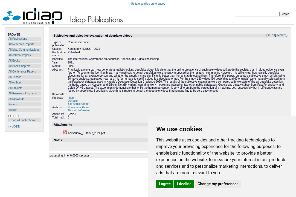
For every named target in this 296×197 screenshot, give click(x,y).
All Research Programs (22, 93)
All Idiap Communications (23, 49)
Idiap (71, 97)
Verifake (73, 100)
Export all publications (21, 120)
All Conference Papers (22, 71)
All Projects (15, 87)
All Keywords (16, 98)
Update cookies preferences (148, 3)
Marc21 (281, 35)
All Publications (17, 38)
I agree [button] (165, 184)
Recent (12, 104)
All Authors (15, 82)
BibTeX (270, 35)
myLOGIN (14, 126)
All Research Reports (21, 44)
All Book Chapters (19, 66)
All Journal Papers (19, 55)
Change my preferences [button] (218, 184)
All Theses (14, 77)
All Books (14, 60)
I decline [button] (184, 184)
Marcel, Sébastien (79, 110)
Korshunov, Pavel (78, 107)
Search (12, 109)
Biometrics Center (78, 103)
